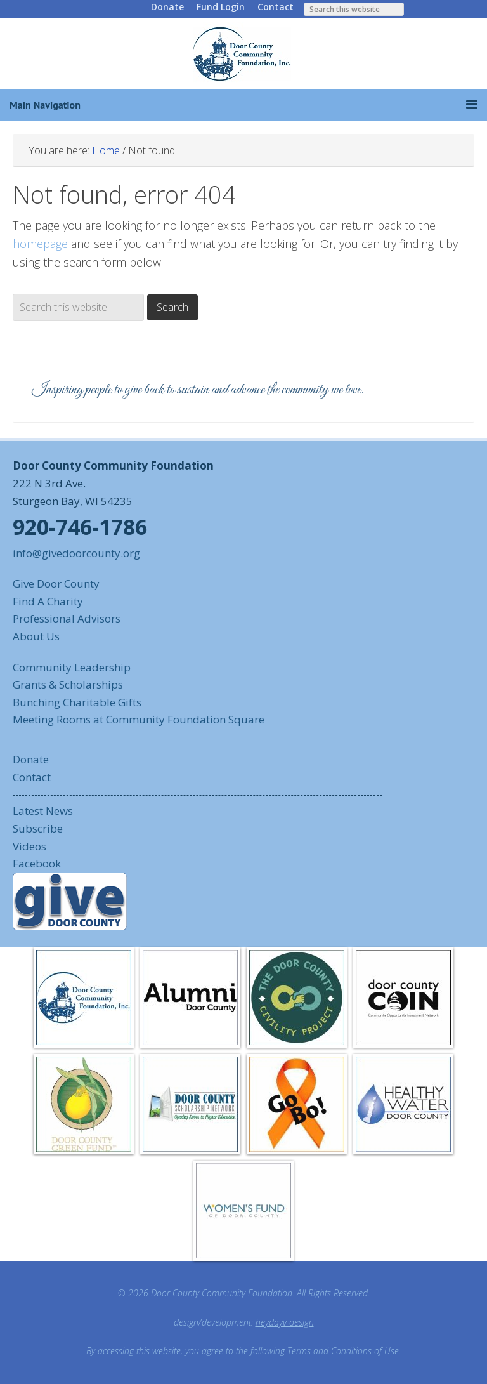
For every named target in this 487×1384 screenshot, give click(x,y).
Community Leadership (72, 667)
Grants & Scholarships (68, 684)
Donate (167, 7)
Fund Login (221, 7)
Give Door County (56, 583)
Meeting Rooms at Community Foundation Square (138, 719)
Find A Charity (48, 601)
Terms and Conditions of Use (343, 1351)
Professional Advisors (66, 618)
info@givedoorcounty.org (76, 553)
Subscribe (38, 828)
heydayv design (285, 1322)
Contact (275, 7)
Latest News (43, 810)
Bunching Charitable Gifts (77, 702)
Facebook (37, 863)
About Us (36, 636)
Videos (29, 846)
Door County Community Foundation (243, 53)
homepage (40, 243)
